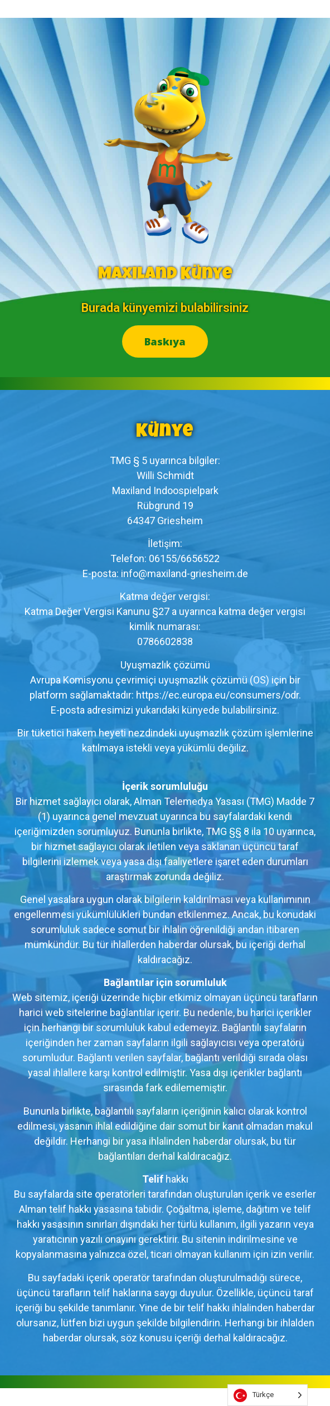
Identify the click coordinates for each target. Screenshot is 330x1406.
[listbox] (267, 1395)
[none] (267, 1395)
